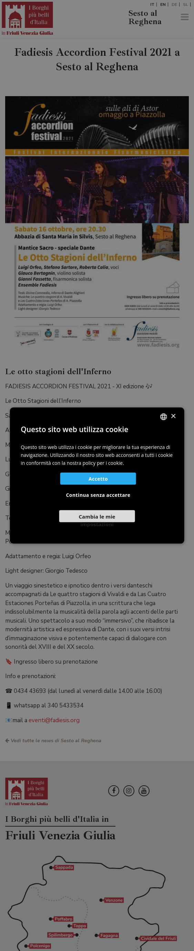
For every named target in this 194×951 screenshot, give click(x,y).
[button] (97, 519)
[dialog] (97, 475)
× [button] (173, 416)
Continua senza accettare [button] (98, 495)
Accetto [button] (98, 479)
